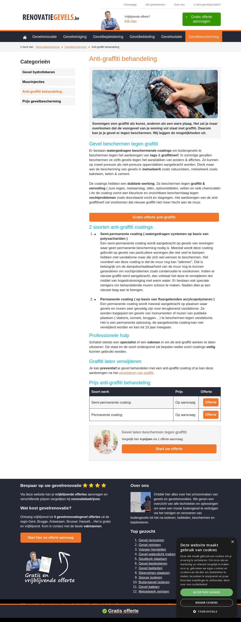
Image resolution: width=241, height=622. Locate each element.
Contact (136, 604)
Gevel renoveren (151, 540)
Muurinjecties (33, 82)
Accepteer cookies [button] (206, 592)
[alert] (206, 578)
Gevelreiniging (75, 37)
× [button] (232, 542)
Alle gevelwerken (155, 4)
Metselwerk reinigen (154, 591)
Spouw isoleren (150, 577)
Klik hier (131, 21)
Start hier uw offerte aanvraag (51, 537)
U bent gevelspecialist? (207, 4)
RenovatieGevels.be (48, 46)
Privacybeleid (101, 604)
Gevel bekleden (150, 568)
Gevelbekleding (142, 37)
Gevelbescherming (204, 37)
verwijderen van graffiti (136, 373)
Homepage (130, 4)
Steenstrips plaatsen (154, 573)
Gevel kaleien (149, 587)
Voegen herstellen (152, 549)
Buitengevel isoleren (154, 582)
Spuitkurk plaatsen (153, 559)
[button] (206, 611)
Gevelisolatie (171, 37)
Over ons (179, 4)
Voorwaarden (58, 604)
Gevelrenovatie (44, 37)
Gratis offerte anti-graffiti (154, 217)
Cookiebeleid (80, 604)
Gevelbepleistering (108, 37)
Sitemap (121, 604)
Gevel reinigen (150, 545)
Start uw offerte (169, 449)
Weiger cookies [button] (206, 602)
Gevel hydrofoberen (38, 72)
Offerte (211, 402)
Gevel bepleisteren (153, 563)
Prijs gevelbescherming (41, 101)
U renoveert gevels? (159, 604)
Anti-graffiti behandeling (42, 91)
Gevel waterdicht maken (157, 554)
